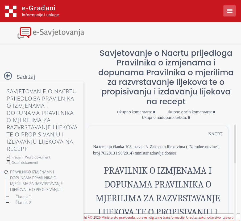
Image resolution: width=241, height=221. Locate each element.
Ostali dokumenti (24, 162)
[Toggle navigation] (46, 32)
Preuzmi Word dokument (31, 157)
